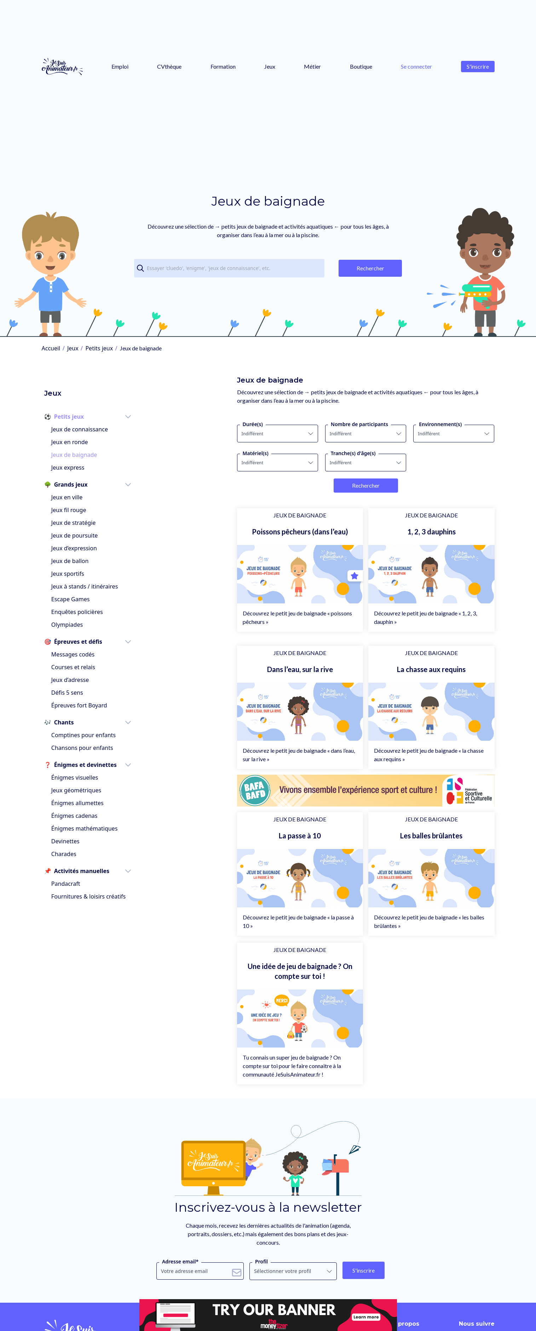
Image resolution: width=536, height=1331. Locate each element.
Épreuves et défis (71, 628)
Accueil (51, 348)
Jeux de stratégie (71, 510)
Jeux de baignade (71, 442)
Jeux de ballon (67, 548)
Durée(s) (176, 424)
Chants (56, 709)
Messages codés (70, 641)
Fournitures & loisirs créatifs (86, 883)
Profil (261, 1287)
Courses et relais (71, 654)
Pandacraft (63, 870)
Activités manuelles (74, 858)
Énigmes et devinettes (78, 752)
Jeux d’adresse (67, 667)
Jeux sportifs (65, 560)
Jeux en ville (64, 484)
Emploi (119, 66)
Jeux (269, 66)
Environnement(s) (414, 424)
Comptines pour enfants (81, 722)
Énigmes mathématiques (82, 815)
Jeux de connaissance (77, 416)
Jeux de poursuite (72, 522)
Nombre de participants (308, 424)
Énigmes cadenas (72, 803)
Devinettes (63, 828)
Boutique (361, 66)
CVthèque (169, 66)
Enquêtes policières (74, 599)
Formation (223, 66)
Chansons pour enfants (80, 735)
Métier (312, 66)
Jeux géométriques (74, 777)
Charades (61, 841)
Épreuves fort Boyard (77, 692)
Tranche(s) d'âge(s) (301, 453)
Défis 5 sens (65, 679)
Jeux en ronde (67, 429)
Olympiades (64, 611)
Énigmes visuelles (72, 764)
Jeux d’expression (71, 535)
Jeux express (65, 454)
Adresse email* (180, 1287)
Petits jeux (99, 348)
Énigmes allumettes (75, 790)
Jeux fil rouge (66, 497)
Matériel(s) (179, 453)
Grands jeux (63, 471)
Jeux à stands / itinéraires (82, 573)
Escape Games (68, 586)
